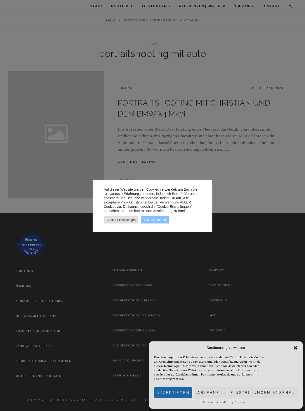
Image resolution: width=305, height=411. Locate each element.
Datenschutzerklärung (218, 402)
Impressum (243, 402)
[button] (295, 347)
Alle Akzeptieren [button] (155, 220)
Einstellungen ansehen (263, 393)
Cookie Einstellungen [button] (121, 220)
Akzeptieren (173, 393)
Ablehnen (210, 393)
